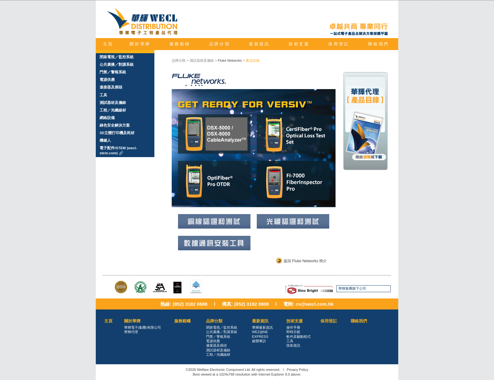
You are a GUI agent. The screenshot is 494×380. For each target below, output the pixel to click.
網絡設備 (107, 118)
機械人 (105, 140)
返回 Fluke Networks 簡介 (305, 261)
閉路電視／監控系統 (117, 57)
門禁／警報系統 (113, 72)
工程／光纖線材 (113, 110)
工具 (103, 95)
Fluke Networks (230, 60)
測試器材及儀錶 (113, 103)
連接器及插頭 (111, 87)
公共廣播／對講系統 (117, 64)
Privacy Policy (297, 369)
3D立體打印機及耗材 (117, 133)
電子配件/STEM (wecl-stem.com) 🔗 (118, 150)
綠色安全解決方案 (115, 125)
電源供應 (107, 80)
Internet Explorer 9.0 (274, 374)
